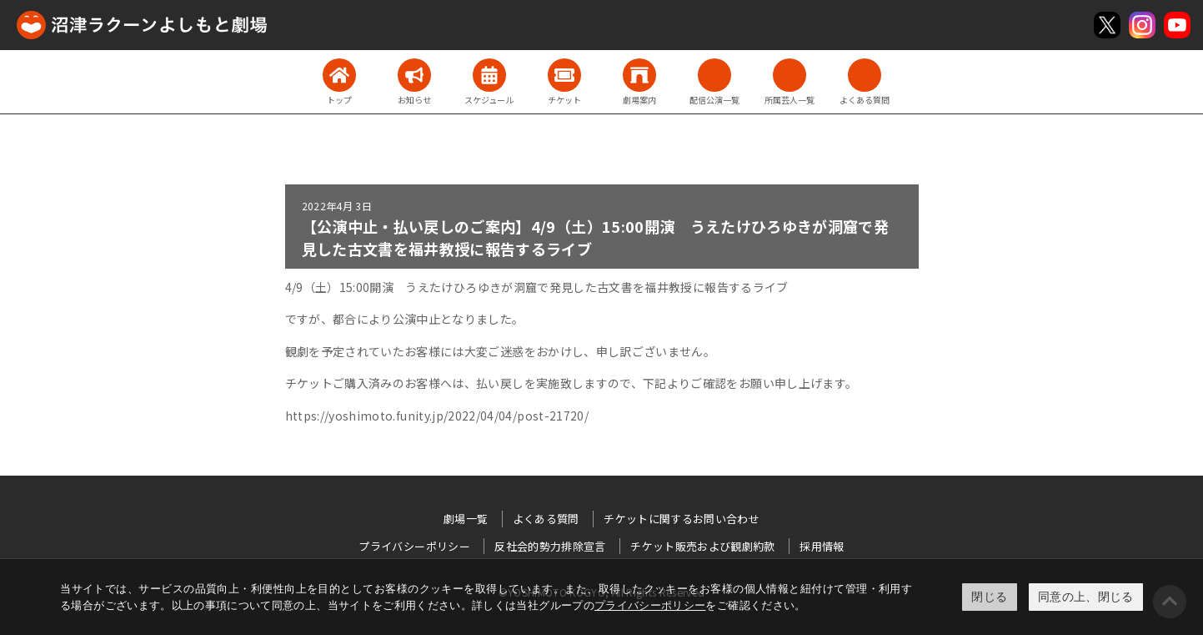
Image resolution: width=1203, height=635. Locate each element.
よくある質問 (546, 519)
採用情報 (821, 546)
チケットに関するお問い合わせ (681, 519)
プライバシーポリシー (650, 605)
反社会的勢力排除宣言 (550, 546)
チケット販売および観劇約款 (702, 546)
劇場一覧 (466, 519)
